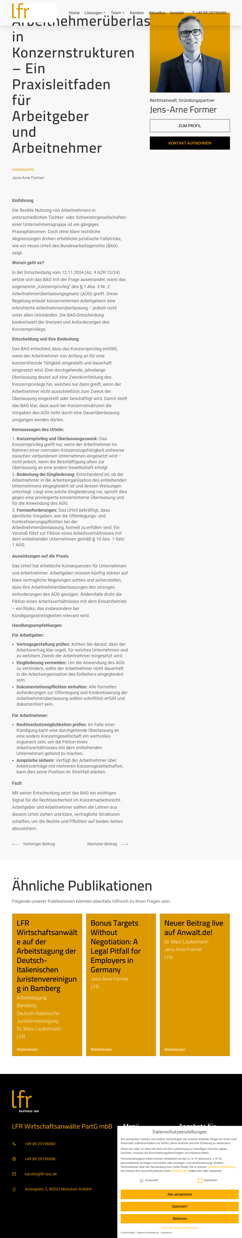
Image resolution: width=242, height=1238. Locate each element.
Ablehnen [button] (179, 1218)
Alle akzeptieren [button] (179, 1194)
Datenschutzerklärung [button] (148, 1232)
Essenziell (148, 1180)
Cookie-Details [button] (128, 1232)
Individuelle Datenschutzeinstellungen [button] (179, 1227)
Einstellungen (179, 1171)
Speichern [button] (179, 1206)
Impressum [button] (166, 1232)
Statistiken (207, 1180)
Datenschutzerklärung (221, 1167)
